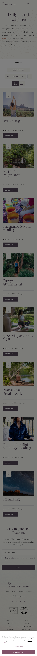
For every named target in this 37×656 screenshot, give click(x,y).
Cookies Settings (18, 647)
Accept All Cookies (18, 652)
